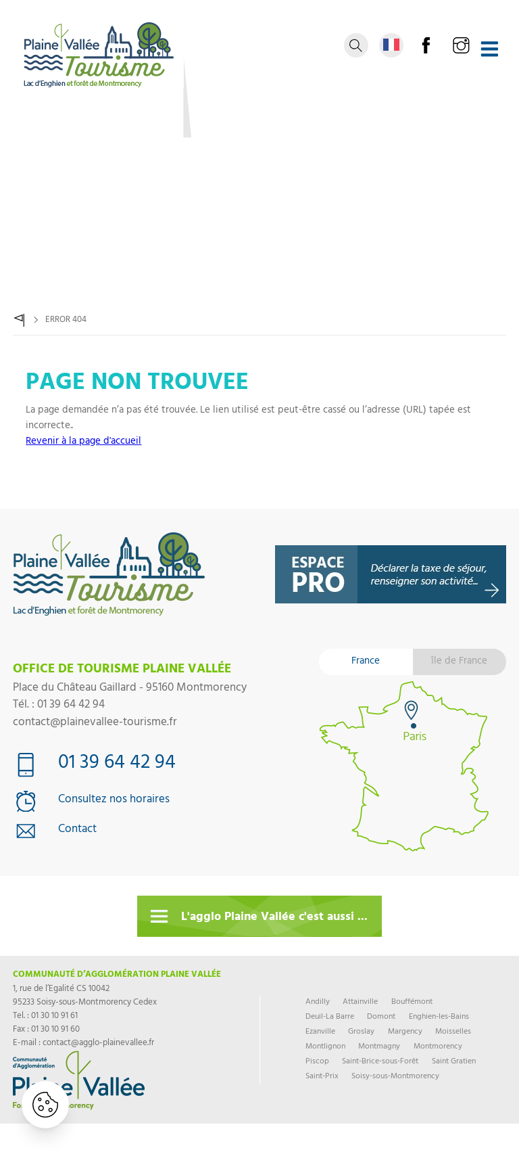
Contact (77, 831)
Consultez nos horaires (114, 801)
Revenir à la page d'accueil (83, 442)
